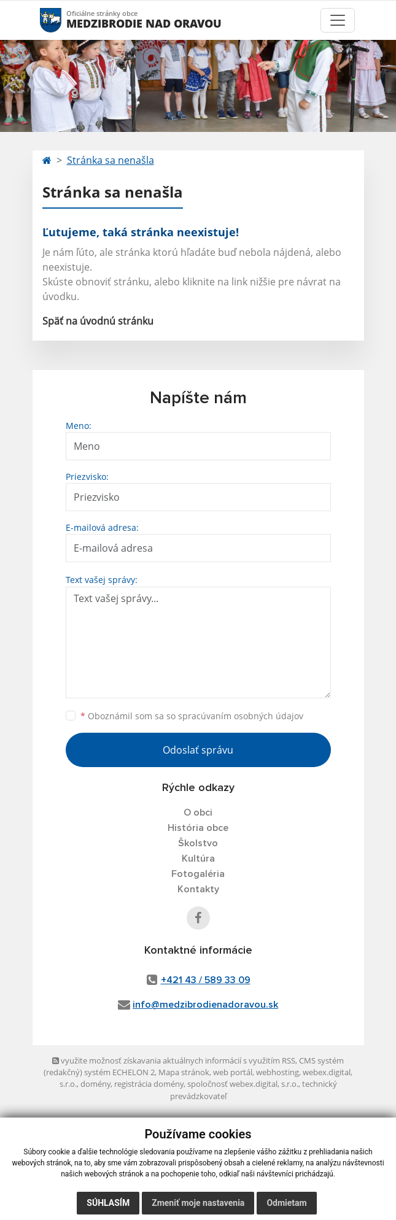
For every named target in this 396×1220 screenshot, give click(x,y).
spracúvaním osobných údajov (240, 716)
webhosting (277, 1072)
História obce (198, 828)
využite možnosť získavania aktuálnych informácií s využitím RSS (173, 1060)
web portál (232, 1072)
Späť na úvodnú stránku (97, 321)
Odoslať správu (198, 750)
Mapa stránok (183, 1072)
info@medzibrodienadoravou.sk (205, 1005)
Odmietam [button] (286, 1203)
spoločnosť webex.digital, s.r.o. (242, 1083)
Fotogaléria (198, 874)
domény (95, 1083)
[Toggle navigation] (337, 20)
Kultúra (198, 858)
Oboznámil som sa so (191, 716)
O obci (198, 812)
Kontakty (198, 889)
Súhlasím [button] (108, 1203)
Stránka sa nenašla (110, 160)
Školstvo (198, 843)
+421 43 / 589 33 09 (205, 980)
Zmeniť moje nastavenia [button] (198, 1203)
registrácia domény (149, 1083)
